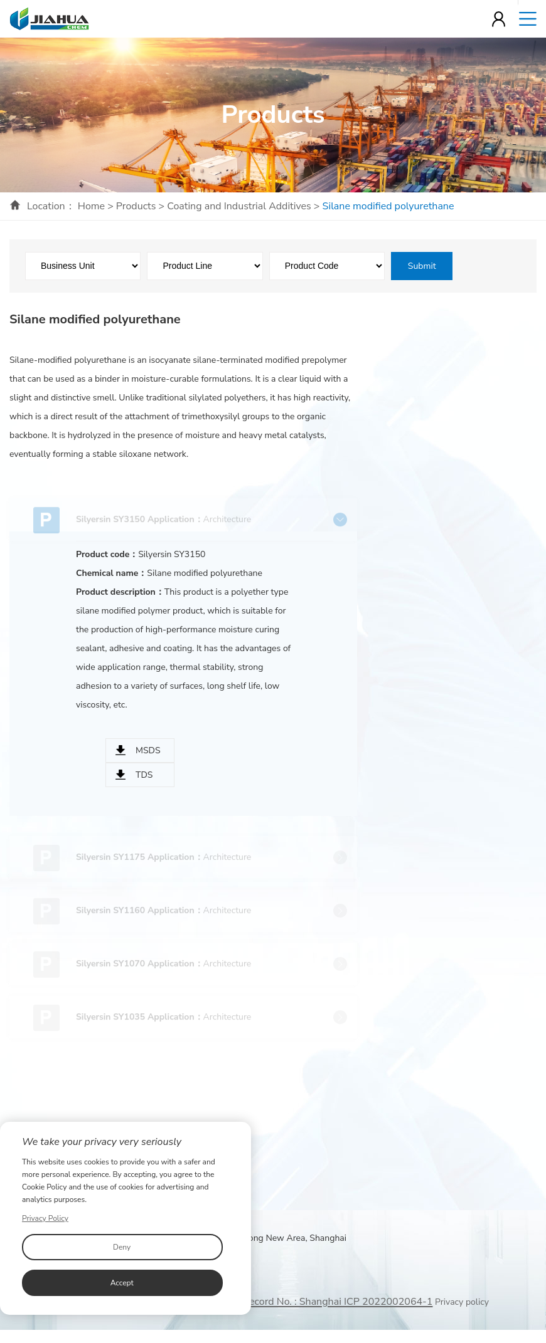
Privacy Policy (45, 1218)
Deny (122, 1247)
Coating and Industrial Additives (239, 206)
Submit (422, 266)
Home (91, 206)
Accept (122, 1283)
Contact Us (393, 1161)
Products (136, 206)
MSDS (148, 750)
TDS (144, 775)
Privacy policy (462, 1302)
